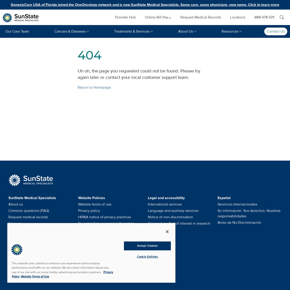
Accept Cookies (147, 246)
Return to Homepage (94, 87)
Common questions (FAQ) (28, 210)
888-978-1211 (264, 17)
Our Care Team (17, 31)
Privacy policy (89, 210)
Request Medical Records (200, 17)
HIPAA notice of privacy (104, 217)
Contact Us (276, 31)
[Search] (282, 17)
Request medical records (28, 217)
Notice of (170, 217)
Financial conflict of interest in (179, 223)
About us (15, 204)
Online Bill (158, 17)
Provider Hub (125, 17)
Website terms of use (94, 204)
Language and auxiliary (173, 210)
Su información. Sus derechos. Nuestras (249, 213)
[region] (91, 253)
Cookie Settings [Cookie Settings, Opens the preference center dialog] (147, 257)
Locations (237, 17)
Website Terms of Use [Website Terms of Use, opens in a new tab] (35, 276)
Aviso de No (239, 222)
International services (165, 204)
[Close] (167, 232)
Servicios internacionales (237, 204)
